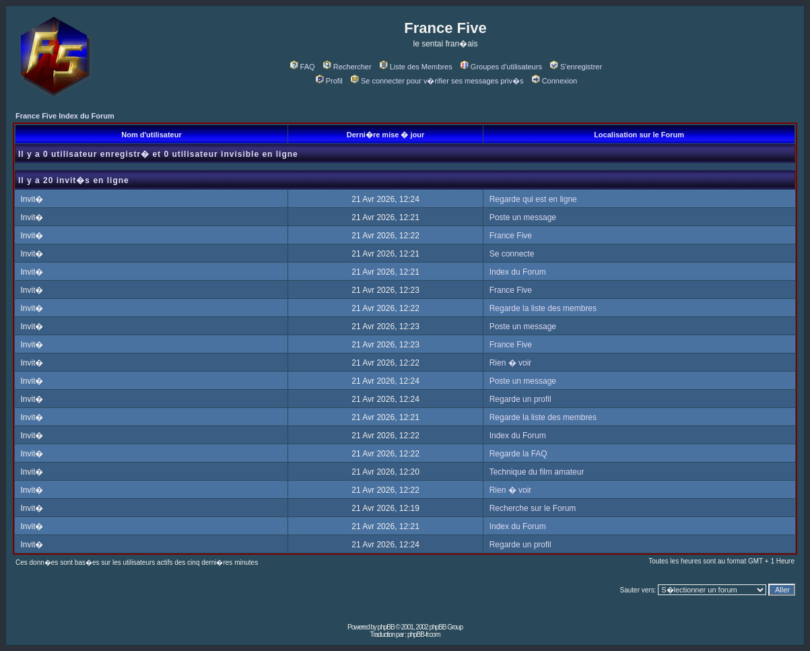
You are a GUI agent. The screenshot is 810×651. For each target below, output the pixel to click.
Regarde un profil (520, 399)
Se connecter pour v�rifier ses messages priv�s (437, 81)
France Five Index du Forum (64, 116)
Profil (329, 81)
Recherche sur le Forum (533, 508)
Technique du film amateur (537, 472)
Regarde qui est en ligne (533, 199)
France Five (511, 235)
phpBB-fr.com (423, 634)
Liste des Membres (416, 67)
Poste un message (523, 217)
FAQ (302, 67)
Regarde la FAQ (518, 453)
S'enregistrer (576, 67)
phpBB (386, 627)
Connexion (555, 81)
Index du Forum (518, 272)
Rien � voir (511, 363)
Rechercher (347, 67)
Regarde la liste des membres (543, 308)
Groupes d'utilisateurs (501, 67)
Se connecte (512, 254)
